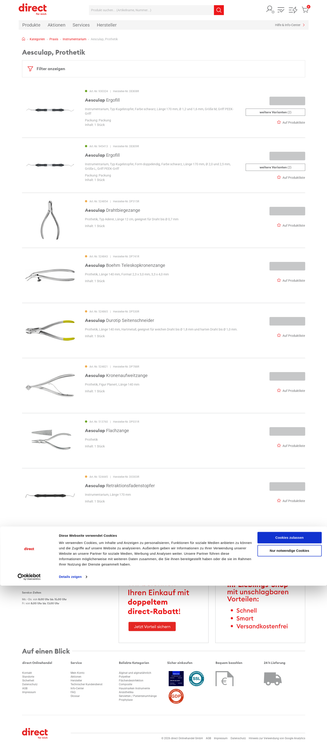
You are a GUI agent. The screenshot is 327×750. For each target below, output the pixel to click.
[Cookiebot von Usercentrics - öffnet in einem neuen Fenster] (29, 741)
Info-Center (77, 688)
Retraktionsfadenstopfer (120, 485)
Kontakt (27, 672)
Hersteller (76, 680)
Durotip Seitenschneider (119, 320)
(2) (275, 112)
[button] (269, 9)
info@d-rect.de (35, 575)
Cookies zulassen (289, 702)
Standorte (28, 676)
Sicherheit (28, 680)
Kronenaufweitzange (116, 375)
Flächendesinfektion (131, 680)
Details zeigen (70, 741)
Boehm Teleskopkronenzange (125, 265)
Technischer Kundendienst (86, 684)
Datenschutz (30, 684)
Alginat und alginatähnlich (135, 672)
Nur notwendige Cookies (289, 715)
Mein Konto (78, 672)
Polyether (124, 676)
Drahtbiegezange (112, 210)
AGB (24, 688)
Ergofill (102, 100)
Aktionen (76, 676)
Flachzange (107, 430)
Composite (125, 684)
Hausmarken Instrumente (134, 688)
